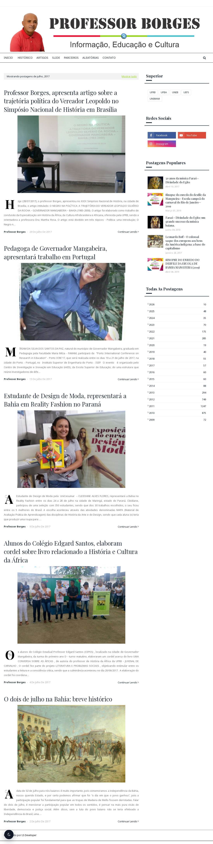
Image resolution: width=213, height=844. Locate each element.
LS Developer (29, 835)
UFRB (153, 92)
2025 (177, 311)
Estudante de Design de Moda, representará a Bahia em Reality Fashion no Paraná (65, 400)
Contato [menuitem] (109, 57)
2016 (177, 372)
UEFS (186, 92)
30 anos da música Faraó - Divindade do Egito (182, 180)
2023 (177, 324)
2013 (177, 392)
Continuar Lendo (127, 231)
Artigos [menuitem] (42, 57)
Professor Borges (15, 231)
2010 (177, 413)
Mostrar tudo (129, 76)
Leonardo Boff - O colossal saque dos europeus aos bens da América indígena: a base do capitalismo (185, 242)
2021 (177, 338)
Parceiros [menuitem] (71, 57)
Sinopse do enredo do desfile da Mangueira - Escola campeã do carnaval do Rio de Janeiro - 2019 (185, 200)
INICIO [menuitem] (8, 57)
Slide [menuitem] (56, 57)
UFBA (164, 92)
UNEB (175, 92)
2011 (177, 406)
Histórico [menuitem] (25, 57)
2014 (177, 386)
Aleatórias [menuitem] (90, 57)
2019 (177, 352)
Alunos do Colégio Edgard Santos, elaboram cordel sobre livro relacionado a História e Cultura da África (71, 551)
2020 (177, 345)
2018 (177, 358)
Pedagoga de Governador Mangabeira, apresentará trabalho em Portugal (55, 252)
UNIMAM (155, 98)
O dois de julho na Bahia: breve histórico (58, 699)
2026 (177, 304)
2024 (177, 318)
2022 (177, 331)
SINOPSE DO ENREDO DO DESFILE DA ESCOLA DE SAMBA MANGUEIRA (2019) (182, 263)
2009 (177, 419)
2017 (177, 365)
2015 (177, 379)
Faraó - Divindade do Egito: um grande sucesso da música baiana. (185, 221)
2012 (177, 399)
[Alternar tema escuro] (9, 834)
